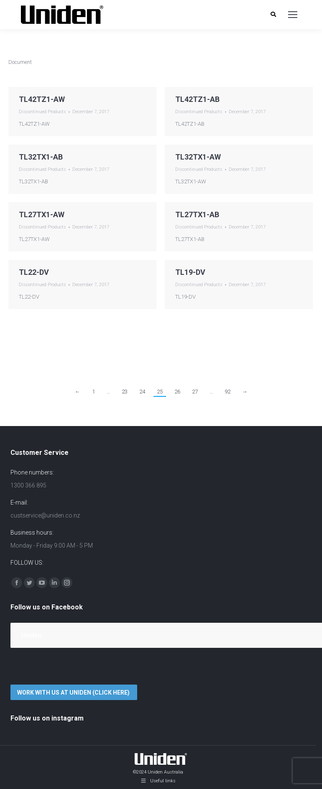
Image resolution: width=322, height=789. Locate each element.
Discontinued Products (42, 111)
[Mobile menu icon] (292, 14)
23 (125, 391)
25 (160, 391)
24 (142, 391)
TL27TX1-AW (41, 214)
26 (177, 391)
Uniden (31, 635)
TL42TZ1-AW (42, 99)
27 (195, 391)
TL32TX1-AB (41, 156)
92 (227, 391)
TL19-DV (190, 272)
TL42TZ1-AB (197, 99)
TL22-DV (34, 272)
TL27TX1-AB (197, 214)
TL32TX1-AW (198, 156)
